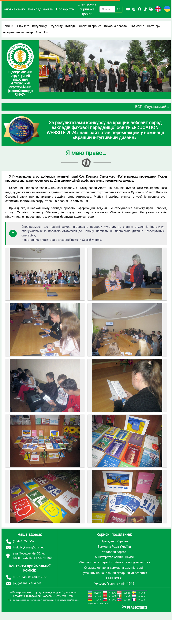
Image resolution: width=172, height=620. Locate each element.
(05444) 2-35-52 (23, 541)
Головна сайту (13, 9)
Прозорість (65, 9)
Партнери (153, 26)
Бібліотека (136, 26)
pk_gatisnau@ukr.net (27, 583)
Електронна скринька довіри (87, 9)
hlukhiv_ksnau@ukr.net (28, 547)
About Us (42, 32)
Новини (7, 26)
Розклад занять (40, 9)
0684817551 (39, 577)
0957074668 (21, 577)
